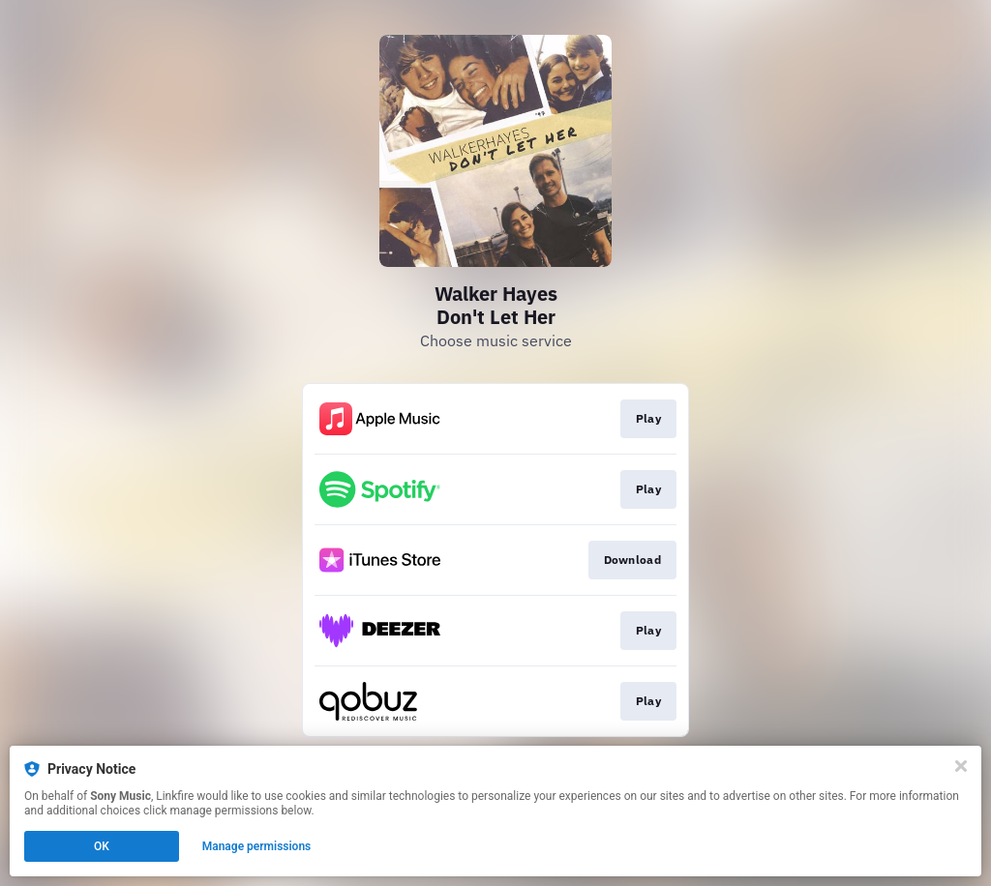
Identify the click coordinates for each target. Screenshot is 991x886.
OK (101, 846)
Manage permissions (257, 846)
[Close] (961, 766)
